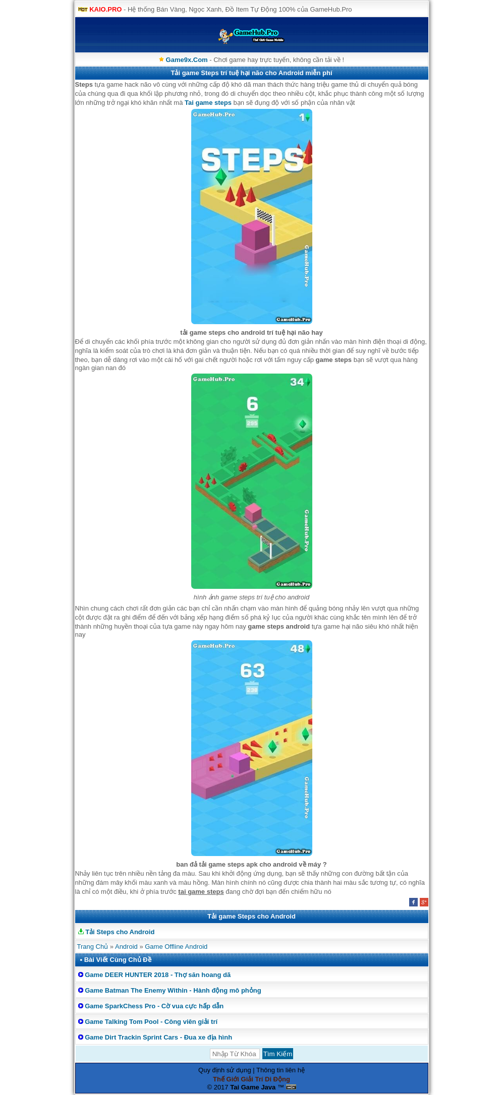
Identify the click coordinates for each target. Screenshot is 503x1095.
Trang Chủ (92, 946)
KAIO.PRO (105, 9)
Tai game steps (208, 102)
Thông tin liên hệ (280, 1070)
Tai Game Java (252, 1087)
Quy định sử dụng (224, 1070)
